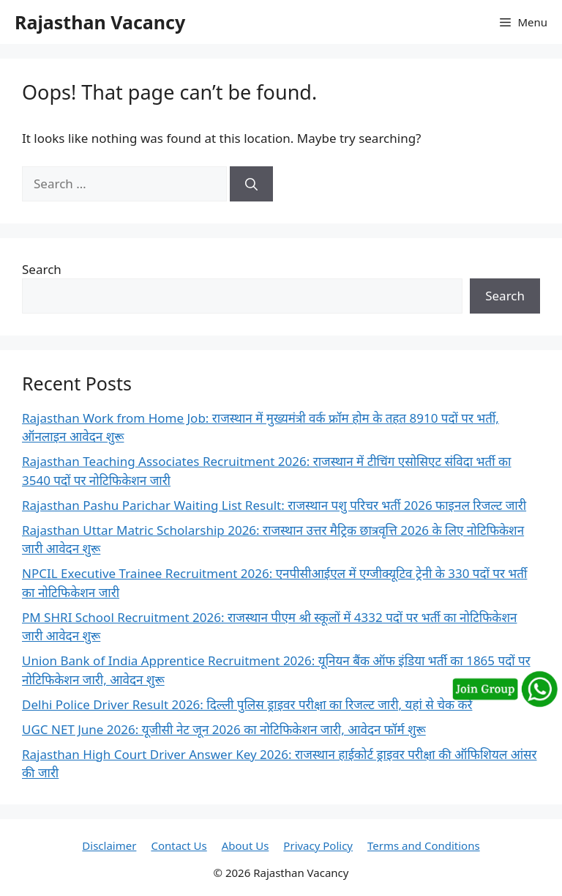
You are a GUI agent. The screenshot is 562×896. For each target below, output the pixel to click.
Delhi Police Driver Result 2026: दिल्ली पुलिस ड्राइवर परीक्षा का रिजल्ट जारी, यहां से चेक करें (247, 704)
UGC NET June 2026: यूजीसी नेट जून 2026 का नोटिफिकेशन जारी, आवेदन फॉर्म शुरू (224, 729)
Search (41, 269)
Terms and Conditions (423, 845)
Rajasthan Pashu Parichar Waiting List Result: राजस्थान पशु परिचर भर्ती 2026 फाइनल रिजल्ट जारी (274, 505)
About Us (245, 845)
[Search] (251, 183)
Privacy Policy (318, 845)
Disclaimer (109, 845)
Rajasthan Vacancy (100, 22)
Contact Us (178, 845)
